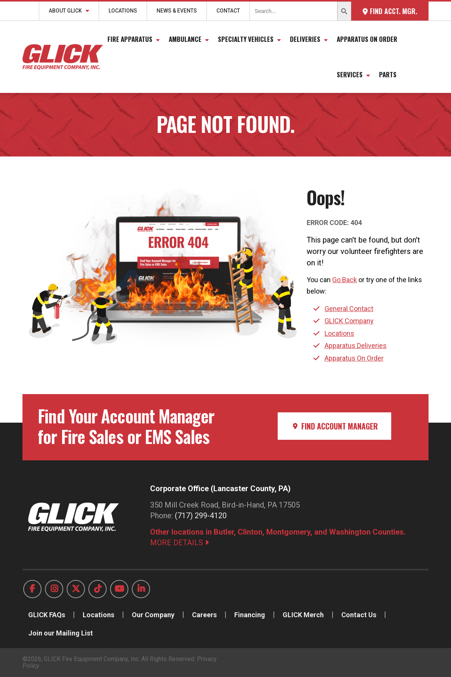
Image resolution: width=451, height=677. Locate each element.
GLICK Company (349, 321)
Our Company (153, 615)
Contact (228, 11)
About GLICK (65, 11)
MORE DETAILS (179, 542)
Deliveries (305, 39)
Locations (123, 11)
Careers (204, 615)
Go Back (344, 280)
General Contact (349, 309)
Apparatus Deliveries (356, 346)
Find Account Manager (334, 426)
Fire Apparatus (129, 39)
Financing (249, 615)
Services (350, 74)
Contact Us (358, 615)
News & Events (177, 11)
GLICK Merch (303, 615)
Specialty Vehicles (245, 39)
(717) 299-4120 (201, 515)
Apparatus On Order (367, 39)
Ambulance (185, 39)
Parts (388, 74)
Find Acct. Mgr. (390, 11)
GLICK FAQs (46, 615)
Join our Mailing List (60, 633)
